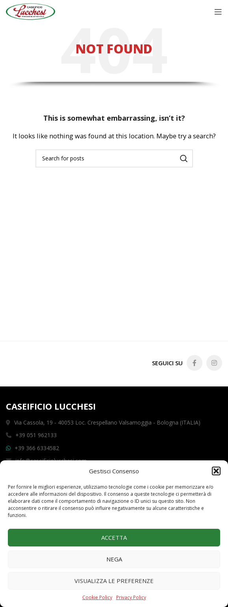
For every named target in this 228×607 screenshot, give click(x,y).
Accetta (114, 537)
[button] (216, 471)
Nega (114, 559)
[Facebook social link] (194, 363)
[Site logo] (30, 11)
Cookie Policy (97, 597)
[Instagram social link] (214, 363)
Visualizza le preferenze (114, 581)
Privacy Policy (131, 597)
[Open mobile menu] (218, 12)
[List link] (114, 448)
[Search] (114, 158)
